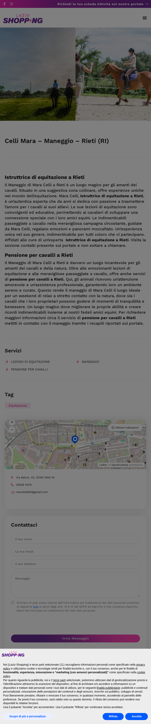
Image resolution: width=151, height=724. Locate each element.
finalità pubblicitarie (108, 687)
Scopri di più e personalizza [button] (27, 716)
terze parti (59, 680)
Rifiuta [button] (113, 716)
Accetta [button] (137, 716)
